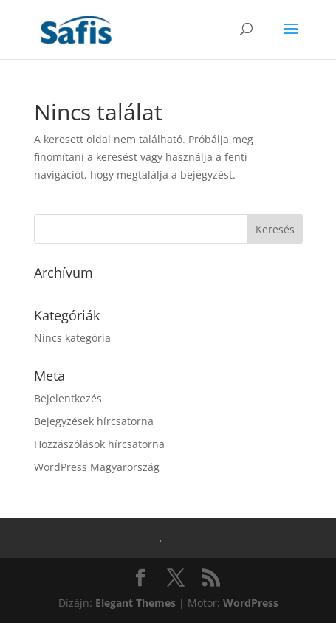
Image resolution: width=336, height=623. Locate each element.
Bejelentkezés (68, 398)
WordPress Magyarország (97, 467)
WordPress (250, 603)
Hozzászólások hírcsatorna (99, 444)
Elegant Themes (135, 603)
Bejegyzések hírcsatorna (94, 421)
